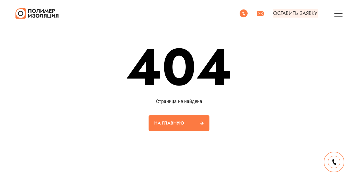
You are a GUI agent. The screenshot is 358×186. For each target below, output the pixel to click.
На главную (169, 123)
